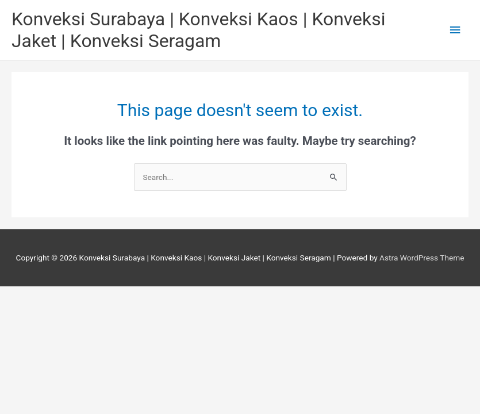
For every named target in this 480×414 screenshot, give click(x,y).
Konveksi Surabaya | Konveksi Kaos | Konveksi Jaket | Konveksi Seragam (198, 30)
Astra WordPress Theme (421, 257)
